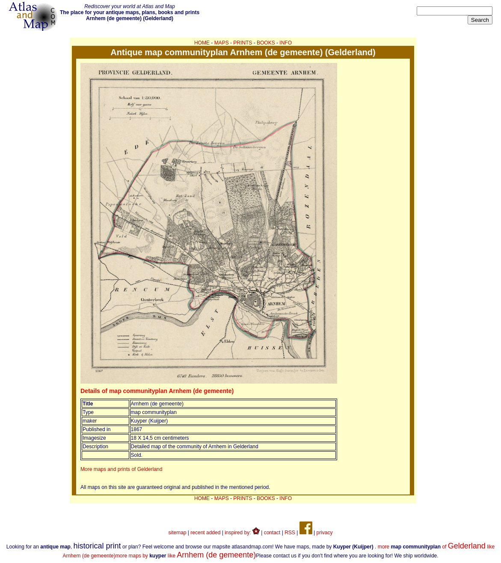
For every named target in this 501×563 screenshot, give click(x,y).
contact (272, 533)
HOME (202, 43)
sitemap (178, 533)
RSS (290, 533)
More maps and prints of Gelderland (121, 469)
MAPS (221, 43)
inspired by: (242, 533)
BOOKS (266, 43)
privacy (324, 533)
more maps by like (186, 556)
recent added (205, 533)
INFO (285, 43)
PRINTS (242, 43)
